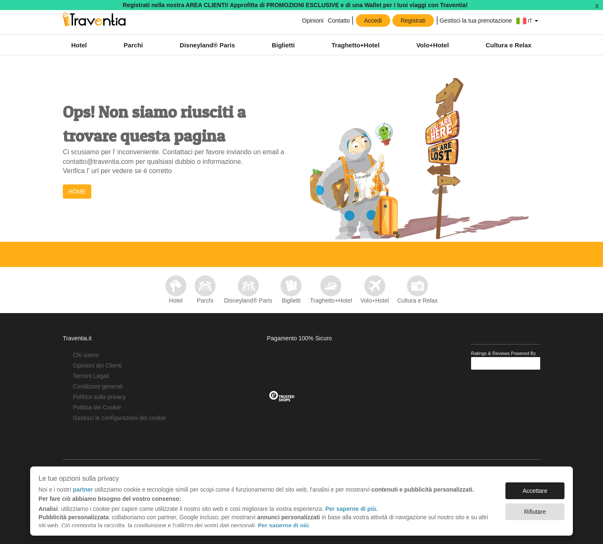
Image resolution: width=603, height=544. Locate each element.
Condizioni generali (98, 386)
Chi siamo (86, 355)
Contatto (339, 20)
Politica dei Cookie (97, 407)
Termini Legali (91, 376)
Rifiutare (535, 511)
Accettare (535, 490)
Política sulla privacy (99, 397)
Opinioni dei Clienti (97, 365)
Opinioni (312, 20)
